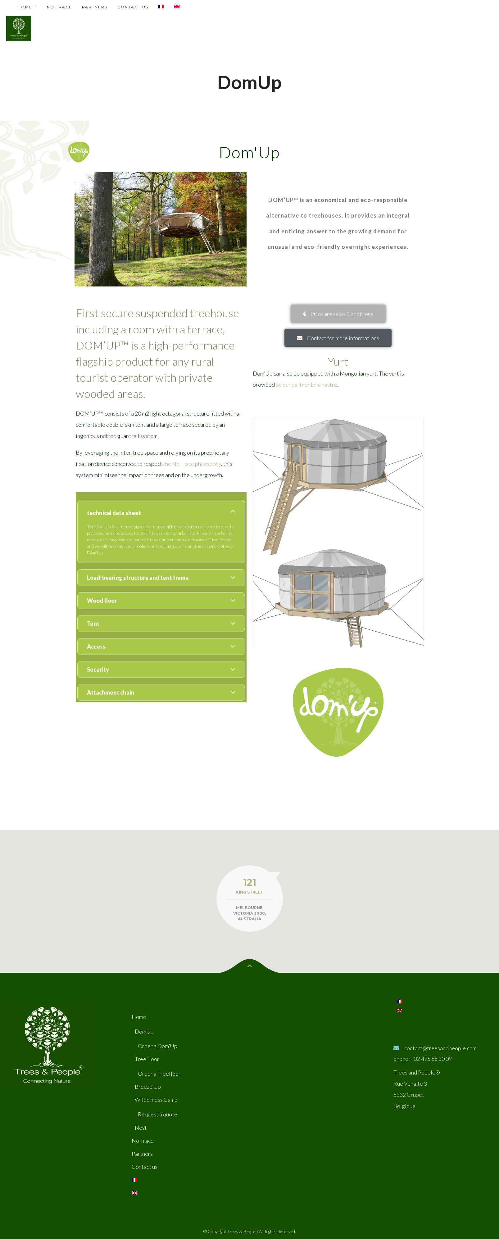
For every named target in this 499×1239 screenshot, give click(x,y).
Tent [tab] (93, 623)
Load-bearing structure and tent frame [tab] (138, 577)
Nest (141, 1127)
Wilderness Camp (156, 1099)
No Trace (143, 1140)
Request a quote (157, 1114)
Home (139, 1016)
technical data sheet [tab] (114, 512)
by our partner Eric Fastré (306, 384)
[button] (338, 314)
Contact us (144, 1166)
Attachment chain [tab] (110, 692)
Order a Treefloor (159, 1073)
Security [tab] (98, 669)
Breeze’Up (148, 1086)
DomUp (144, 1031)
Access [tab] (96, 646)
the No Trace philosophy (192, 463)
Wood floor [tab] (102, 600)
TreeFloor (147, 1059)
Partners (142, 1153)
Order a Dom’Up (157, 1046)
